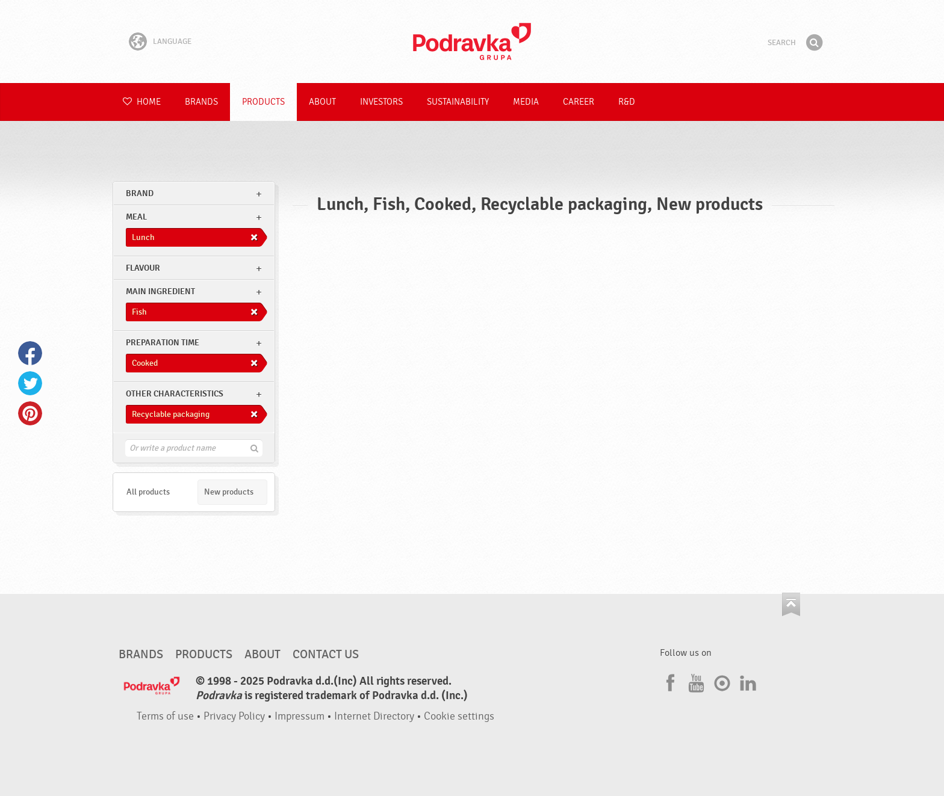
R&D (626, 102)
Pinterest (30, 413)
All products (148, 492)
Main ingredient (160, 291)
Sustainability (458, 102)
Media (526, 102)
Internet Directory (374, 716)
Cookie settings (459, 716)
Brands (201, 102)
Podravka (472, 41)
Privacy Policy (234, 716)
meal (136, 217)
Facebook (30, 353)
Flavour (143, 268)
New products (228, 492)
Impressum (299, 716)
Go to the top (791, 604)
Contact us (326, 654)
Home (142, 102)
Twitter (30, 383)
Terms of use (165, 716)
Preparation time (162, 343)
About (322, 102)
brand (140, 193)
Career (578, 102)
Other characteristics (174, 394)
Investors (381, 102)
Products (263, 102)
